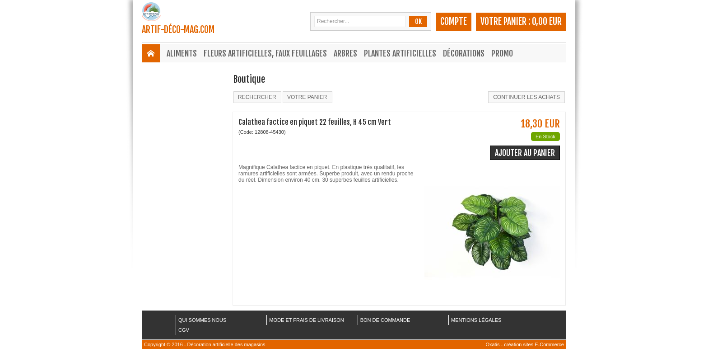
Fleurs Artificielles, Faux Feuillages (265, 53)
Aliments (182, 53)
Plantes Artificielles (400, 53)
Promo (502, 53)
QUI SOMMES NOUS (202, 320)
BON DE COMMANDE (385, 320)
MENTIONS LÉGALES (476, 320)
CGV (183, 330)
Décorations (463, 53)
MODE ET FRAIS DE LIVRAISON (306, 320)
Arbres (345, 53)
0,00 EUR (547, 21)
